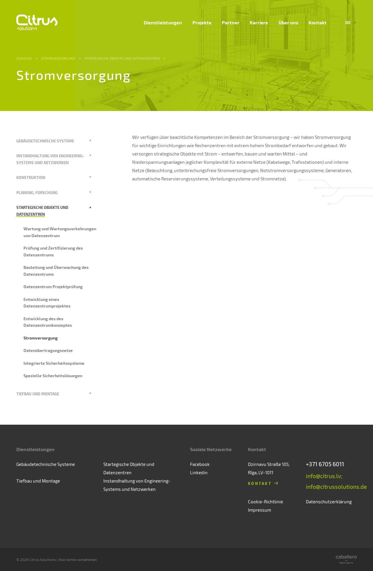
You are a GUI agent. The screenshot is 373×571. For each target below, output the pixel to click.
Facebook (200, 464)
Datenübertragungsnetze (48, 350)
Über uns (288, 22)
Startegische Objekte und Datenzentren (122, 58)
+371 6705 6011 (325, 464)
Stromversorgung (58, 58)
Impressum (259, 510)
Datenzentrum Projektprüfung (53, 286)
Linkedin (199, 472)
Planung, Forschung (37, 192)
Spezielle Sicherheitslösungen (52, 375)
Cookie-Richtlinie (265, 501)
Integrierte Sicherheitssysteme (53, 363)
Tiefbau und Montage (37, 393)
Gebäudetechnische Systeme (45, 141)
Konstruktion (30, 177)
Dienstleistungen (163, 22)
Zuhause (24, 58)
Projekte (201, 22)
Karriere (259, 22)
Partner (230, 22)
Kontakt (318, 22)
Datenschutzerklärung (329, 501)
